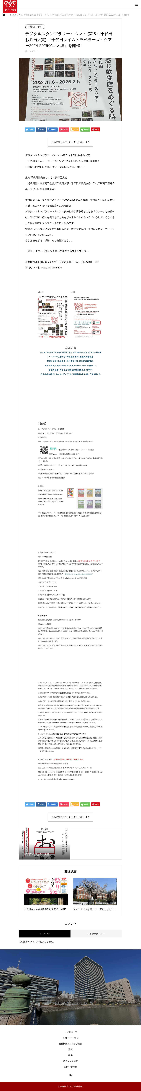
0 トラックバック (96, 933)
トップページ (70, 1032)
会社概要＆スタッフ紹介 (70, 1043)
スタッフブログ (70, 1061)
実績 (70, 1049)
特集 (70, 1055)
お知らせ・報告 (34, 27)
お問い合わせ (70, 1066)
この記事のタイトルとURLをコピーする (70, 142)
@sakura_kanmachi (51, 267)
